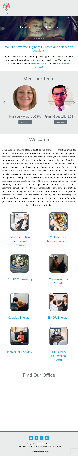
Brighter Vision (43, 451)
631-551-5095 (37, 63)
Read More (27, 122)
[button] (34, 38)
